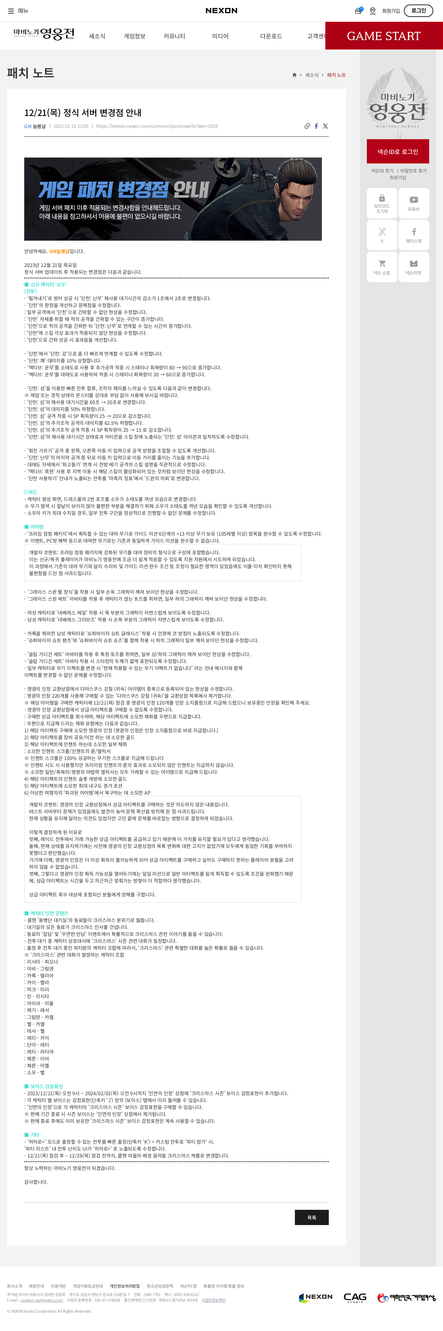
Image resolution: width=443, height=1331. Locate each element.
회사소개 (14, 1286)
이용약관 (58, 1286)
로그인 (419, 11)
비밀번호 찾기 (413, 170)
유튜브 (414, 203)
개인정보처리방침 (125, 1286)
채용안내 (36, 1286)
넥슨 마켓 (414, 267)
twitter (325, 126)
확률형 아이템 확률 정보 (224, 1286)
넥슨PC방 (188, 1286)
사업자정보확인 (214, 1300)
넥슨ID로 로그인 (398, 151)
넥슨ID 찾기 (382, 170)
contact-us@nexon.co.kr (41, 1300)
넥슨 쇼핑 (382, 267)
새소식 (312, 74)
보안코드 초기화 (382, 203)
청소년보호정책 (160, 1286)
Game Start (384, 36)
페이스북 (414, 235)
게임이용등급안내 (88, 1286)
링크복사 (307, 126)
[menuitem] (97, 36)
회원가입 (391, 11)
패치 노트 (336, 74)
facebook (316, 126)
